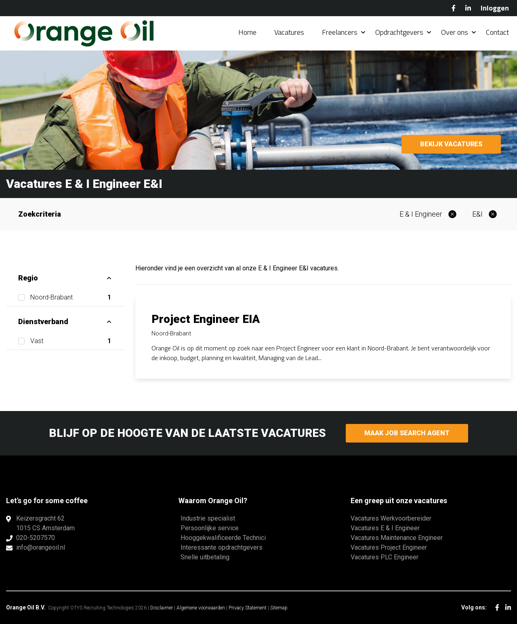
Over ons (454, 32)
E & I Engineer (420, 214)
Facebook (454, 8)
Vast (70, 341)
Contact (497, 32)
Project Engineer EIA (205, 319)
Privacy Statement (248, 608)
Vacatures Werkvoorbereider (391, 518)
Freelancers (339, 32)
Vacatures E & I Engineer (385, 528)
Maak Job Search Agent (407, 433)
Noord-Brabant (70, 297)
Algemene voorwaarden (201, 608)
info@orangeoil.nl (40, 547)
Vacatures (289, 32)
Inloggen (495, 7)
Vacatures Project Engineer (389, 547)
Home (247, 32)
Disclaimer (161, 608)
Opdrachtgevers (399, 32)
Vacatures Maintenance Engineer (397, 538)
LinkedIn (468, 8)
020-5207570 (35, 538)
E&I (477, 214)
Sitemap (279, 608)
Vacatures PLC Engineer (384, 557)
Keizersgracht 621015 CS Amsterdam (45, 523)
